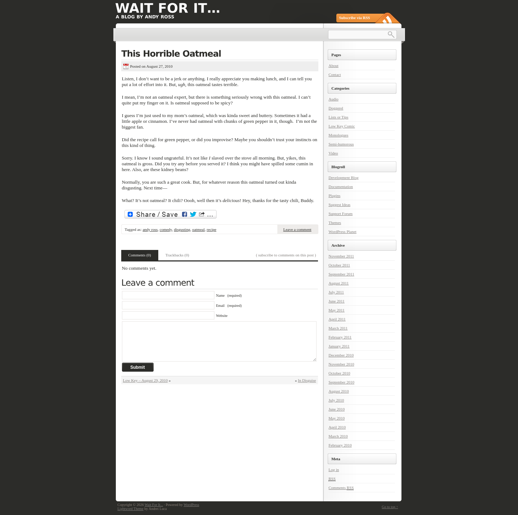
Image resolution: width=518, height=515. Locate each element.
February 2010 (339, 445)
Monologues (338, 135)
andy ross (150, 229)
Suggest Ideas (339, 204)
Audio (333, 99)
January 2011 (339, 346)
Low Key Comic (341, 126)
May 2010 (336, 418)
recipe (211, 229)
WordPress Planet (342, 231)
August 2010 (338, 391)
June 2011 (336, 301)
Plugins (334, 195)
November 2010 (341, 364)
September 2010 (341, 382)
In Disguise (307, 380)
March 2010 (337, 436)
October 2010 (339, 373)
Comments (341, 487)
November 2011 (341, 256)
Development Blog (343, 177)
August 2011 (338, 283)
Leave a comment (297, 229)
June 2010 (336, 409)
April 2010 (337, 427)
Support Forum (340, 213)
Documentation (340, 186)
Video (333, 153)
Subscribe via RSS (354, 17)
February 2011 (339, 337)
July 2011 (336, 292)
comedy (166, 229)
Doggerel (335, 108)
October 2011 (339, 265)
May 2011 (336, 310)
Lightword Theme (131, 509)
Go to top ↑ (390, 507)
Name (229, 295)
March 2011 (337, 328)
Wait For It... (154, 505)
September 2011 (341, 274)
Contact (334, 74)
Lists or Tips (338, 117)
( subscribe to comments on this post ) (286, 255)
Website (222, 316)
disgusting (182, 229)
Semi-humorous (341, 144)
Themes (334, 222)
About (333, 65)
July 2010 (336, 400)
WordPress (191, 505)
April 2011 (337, 319)
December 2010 (341, 355)
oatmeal (198, 229)
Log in (333, 469)
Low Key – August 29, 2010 (145, 380)
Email (229, 306)
